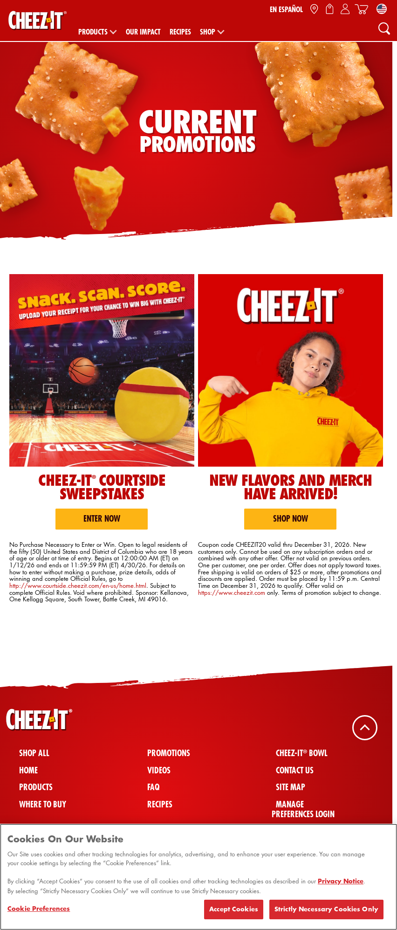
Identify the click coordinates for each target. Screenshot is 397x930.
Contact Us (295, 770)
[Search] (384, 28)
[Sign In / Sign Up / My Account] (345, 9)
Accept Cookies (233, 913)
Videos (159, 770)
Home (28, 770)
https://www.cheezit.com (231, 592)
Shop (207, 32)
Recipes (180, 32)
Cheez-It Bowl (302, 753)
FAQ (153, 787)
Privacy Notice (340, 885)
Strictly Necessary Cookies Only (326, 913)
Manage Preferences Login (303, 809)
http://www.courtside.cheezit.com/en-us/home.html (77, 585)
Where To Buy (42, 804)
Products (93, 32)
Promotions (168, 753)
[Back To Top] (365, 727)
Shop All (34, 753)
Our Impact (143, 32)
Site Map (290, 787)
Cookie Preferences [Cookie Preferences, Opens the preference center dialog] (38, 913)
